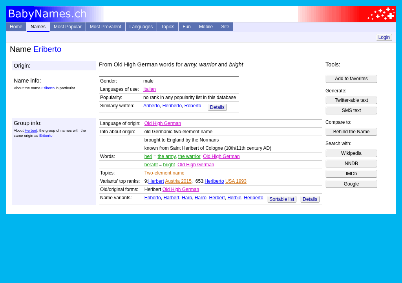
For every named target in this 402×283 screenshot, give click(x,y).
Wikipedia (351, 153)
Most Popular (68, 26)
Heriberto (172, 105)
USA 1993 (236, 181)
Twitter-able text (351, 100)
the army (166, 156)
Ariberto (151, 105)
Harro (200, 197)
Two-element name (164, 173)
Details (217, 107)
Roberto (193, 105)
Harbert (171, 197)
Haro (187, 197)
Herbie (234, 197)
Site (225, 26)
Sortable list (282, 199)
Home (16, 26)
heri (148, 156)
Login (384, 37)
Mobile (206, 26)
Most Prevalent (105, 26)
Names (38, 26)
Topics (167, 26)
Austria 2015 (178, 181)
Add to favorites (351, 78)
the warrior (189, 156)
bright (169, 164)
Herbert (31, 130)
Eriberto (152, 197)
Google (351, 184)
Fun (187, 26)
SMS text (351, 110)
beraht (151, 164)
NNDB (351, 163)
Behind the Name (351, 131)
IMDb (351, 173)
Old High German (162, 123)
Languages (141, 26)
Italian (149, 89)
